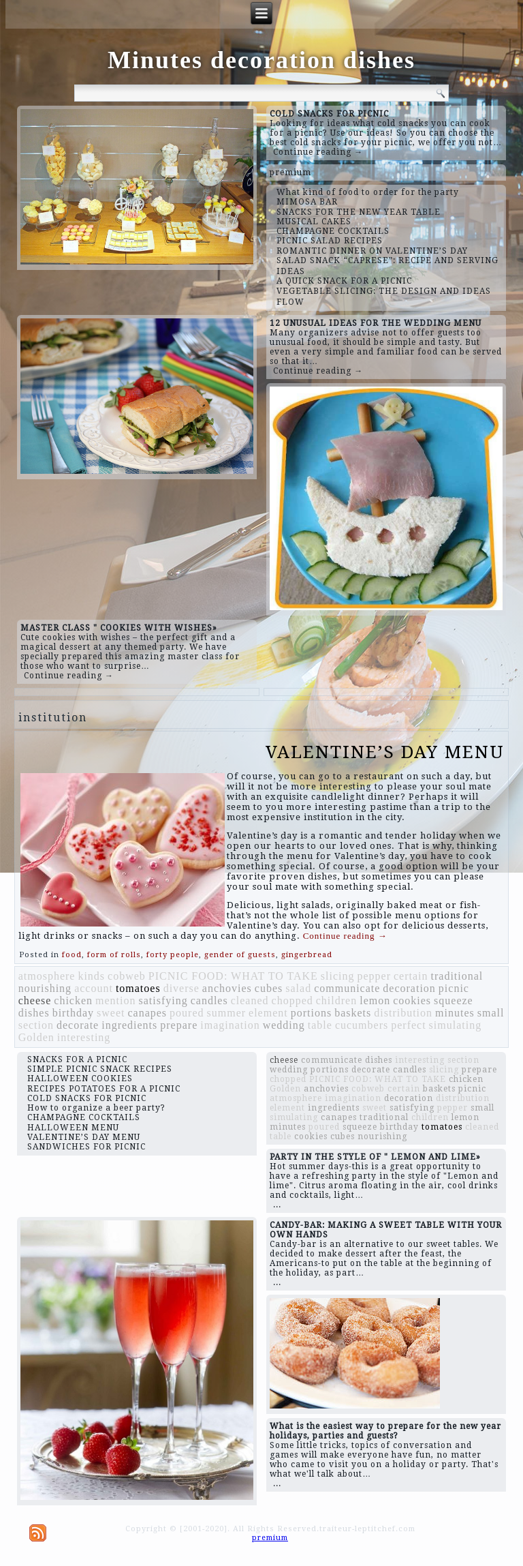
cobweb (127, 976)
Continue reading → (318, 152)
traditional (457, 976)
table (320, 1025)
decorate (78, 1025)
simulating (455, 1025)
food (72, 954)
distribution (403, 1013)
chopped (292, 1000)
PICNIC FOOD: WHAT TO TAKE (233, 976)
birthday (73, 1013)
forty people (172, 954)
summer (227, 1013)
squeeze (453, 1000)
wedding (284, 1025)
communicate (347, 988)
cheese (35, 1000)
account (93, 988)
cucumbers (361, 1025)
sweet (111, 1013)
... (277, 1204)
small (491, 1013)
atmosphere (47, 976)
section (36, 1025)
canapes (147, 1013)
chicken (73, 1000)
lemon (375, 1000)
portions (311, 1013)
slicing (338, 976)
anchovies (227, 988)
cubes (269, 988)
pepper (374, 976)
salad (298, 988)
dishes (34, 1013)
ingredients (129, 1025)
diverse (181, 988)
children (336, 1000)
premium (290, 172)
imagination (229, 1025)
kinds (91, 976)
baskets (352, 1013)
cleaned (250, 1000)
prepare (178, 1025)
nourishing (45, 988)
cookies (412, 1000)
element (268, 1013)
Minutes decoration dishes (261, 60)
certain (411, 976)
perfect (408, 1025)
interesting (84, 1037)
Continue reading (345, 936)
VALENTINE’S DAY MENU (385, 752)
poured (187, 1013)
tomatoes (138, 988)
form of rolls (114, 954)
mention (115, 1000)
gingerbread (306, 954)
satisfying (163, 1000)
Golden (36, 1037)
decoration (409, 988)
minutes (455, 1013)
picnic (454, 988)
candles (209, 1000)
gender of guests (240, 954)
